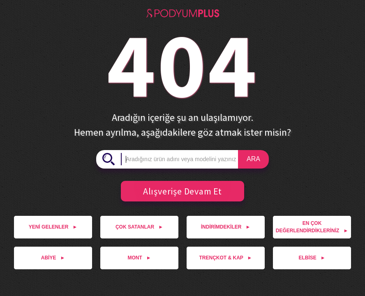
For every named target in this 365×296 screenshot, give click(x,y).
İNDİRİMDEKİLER (226, 227)
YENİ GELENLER (53, 227)
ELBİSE (311, 258)
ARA (253, 158)
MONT (139, 258)
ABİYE (53, 258)
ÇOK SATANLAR (139, 227)
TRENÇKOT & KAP (225, 258)
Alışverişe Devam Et (179, 191)
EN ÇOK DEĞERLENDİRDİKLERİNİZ (312, 227)
